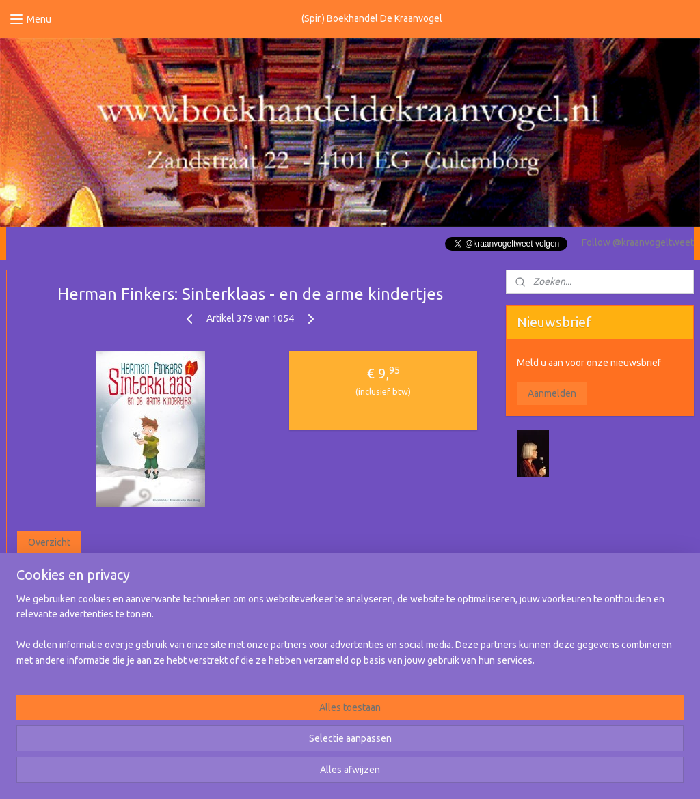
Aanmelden (552, 393)
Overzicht (49, 542)
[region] (259, 745)
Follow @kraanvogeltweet (637, 242)
